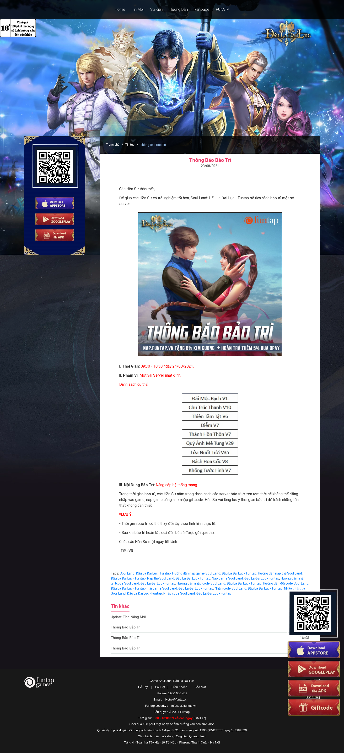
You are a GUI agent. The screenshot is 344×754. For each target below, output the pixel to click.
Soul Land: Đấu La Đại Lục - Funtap (145, 573)
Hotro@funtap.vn (176, 700)
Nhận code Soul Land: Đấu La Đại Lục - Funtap (249, 588)
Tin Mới (134, 9)
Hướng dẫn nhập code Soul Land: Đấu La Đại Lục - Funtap (219, 583)
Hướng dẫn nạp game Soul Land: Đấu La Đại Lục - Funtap (214, 573)
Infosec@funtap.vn (184, 706)
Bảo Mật (200, 688)
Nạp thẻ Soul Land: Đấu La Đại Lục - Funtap (178, 578)
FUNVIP (229, 9)
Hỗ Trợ (142, 688)
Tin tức (130, 145)
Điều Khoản (180, 688)
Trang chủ (113, 145)
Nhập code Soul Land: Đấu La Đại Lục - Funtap (197, 593)
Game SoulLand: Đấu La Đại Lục (172, 682)
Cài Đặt (160, 688)
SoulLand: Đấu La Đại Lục (284, 38)
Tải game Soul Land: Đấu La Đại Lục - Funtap (180, 588)
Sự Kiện (155, 9)
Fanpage (206, 9)
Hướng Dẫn (180, 9)
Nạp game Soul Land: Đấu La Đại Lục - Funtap (245, 578)
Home (113, 9)
